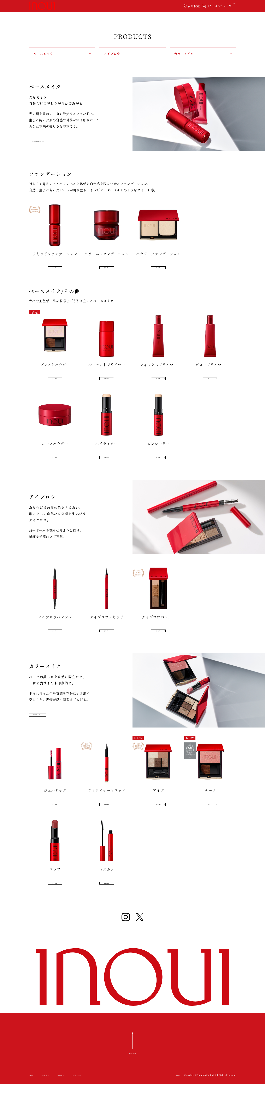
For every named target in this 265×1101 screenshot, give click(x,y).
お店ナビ (35, 1093)
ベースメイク (43, 53)
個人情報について (117, 1093)
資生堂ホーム (173, 1092)
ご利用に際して (59, 1093)
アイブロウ (112, 53)
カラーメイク (184, 53)
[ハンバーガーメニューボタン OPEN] (232, 6)
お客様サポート (87, 1093)
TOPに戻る (132, 1069)
